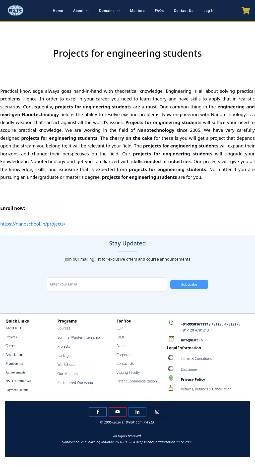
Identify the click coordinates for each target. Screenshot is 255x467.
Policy (193, 379)
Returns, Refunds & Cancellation (206, 389)
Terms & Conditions (196, 358)
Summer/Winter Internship (78, 337)
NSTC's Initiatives (18, 381)
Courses (63, 328)
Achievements (15, 372)
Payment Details (16, 390)
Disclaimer (189, 369)
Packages (64, 355)
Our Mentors (67, 373)
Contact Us (125, 363)
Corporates (125, 354)
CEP (120, 328)
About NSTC (14, 328)
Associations (14, 355)
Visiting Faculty (128, 372)
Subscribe (189, 284)
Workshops (66, 364)
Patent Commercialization (137, 381)
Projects (11, 337)
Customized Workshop (75, 382)
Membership (14, 363)
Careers (10, 346)
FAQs (121, 337)
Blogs (121, 345)
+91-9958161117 (194, 324)
